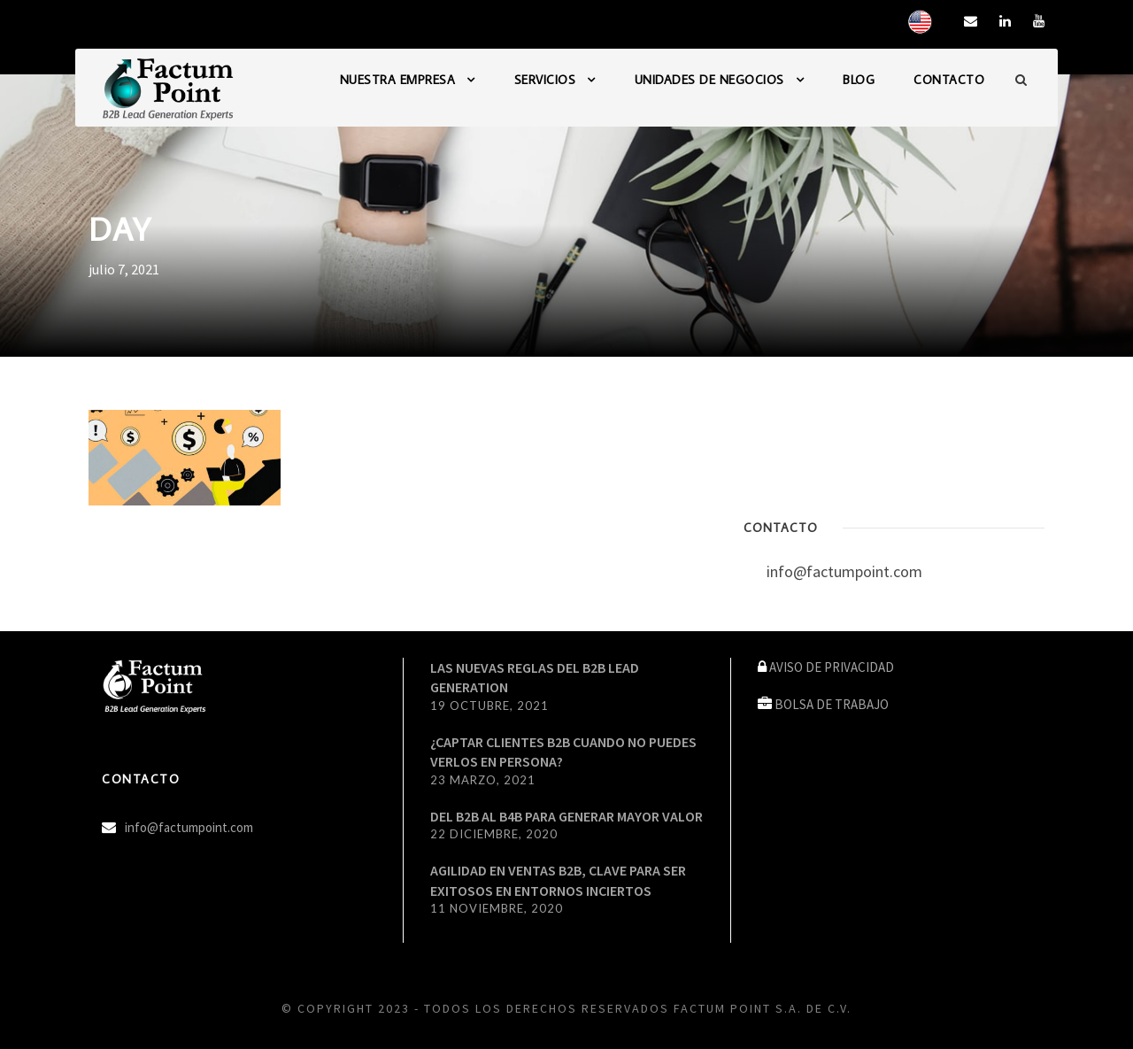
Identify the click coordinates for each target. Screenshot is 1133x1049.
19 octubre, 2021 (489, 705)
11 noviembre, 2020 (496, 908)
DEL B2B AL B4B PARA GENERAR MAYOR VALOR (566, 816)
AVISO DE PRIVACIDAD (831, 667)
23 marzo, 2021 (483, 780)
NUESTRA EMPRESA (398, 80)
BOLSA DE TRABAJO (832, 704)
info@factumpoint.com (844, 571)
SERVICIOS (545, 80)
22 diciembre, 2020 (494, 834)
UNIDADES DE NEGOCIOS (709, 80)
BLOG (859, 80)
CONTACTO (948, 80)
